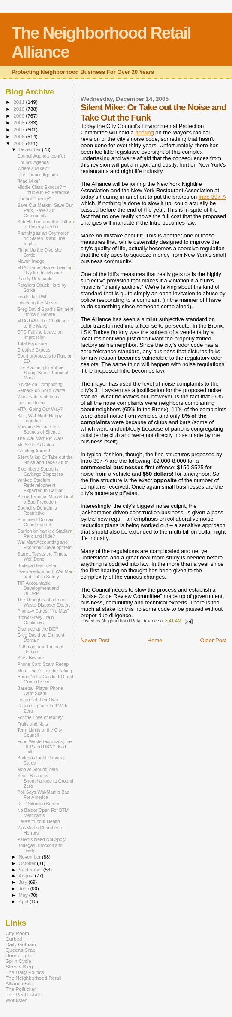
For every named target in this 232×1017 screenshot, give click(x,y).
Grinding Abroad (33, 450)
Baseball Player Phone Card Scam (40, 691)
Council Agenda (33, 162)
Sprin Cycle (18, 961)
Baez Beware (30, 657)
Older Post (213, 640)
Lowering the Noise (36, 302)
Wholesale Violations (38, 396)
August (27, 875)
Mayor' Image (31, 261)
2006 (19, 136)
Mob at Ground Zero (37, 769)
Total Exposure (32, 343)
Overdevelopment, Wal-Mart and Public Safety (45, 574)
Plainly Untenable (34, 278)
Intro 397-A (212, 197)
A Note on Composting (40, 384)
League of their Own (37, 699)
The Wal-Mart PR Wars (40, 438)
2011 (19, 102)
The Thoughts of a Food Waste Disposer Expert (43, 602)
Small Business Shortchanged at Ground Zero (45, 781)
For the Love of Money (40, 717)
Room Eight (19, 955)
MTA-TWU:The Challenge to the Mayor (43, 323)
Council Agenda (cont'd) (41, 155)
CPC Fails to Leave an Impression (40, 334)
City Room (17, 933)
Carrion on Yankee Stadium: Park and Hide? (45, 533)
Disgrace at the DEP (37, 628)
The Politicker (21, 989)
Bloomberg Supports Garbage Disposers (40, 471)
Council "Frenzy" (34, 198)
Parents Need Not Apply (41, 839)
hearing (144, 132)
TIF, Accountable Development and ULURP (38, 588)
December (30, 149)
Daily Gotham (21, 944)
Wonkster (16, 1000)
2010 (19, 109)
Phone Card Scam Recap (43, 664)
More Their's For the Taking (44, 670)
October (28, 863)
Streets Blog (19, 966)
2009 (19, 115)
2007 (19, 129)
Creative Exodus (34, 349)
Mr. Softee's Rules (35, 444)
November (30, 856)
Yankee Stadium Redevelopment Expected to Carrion (40, 485)
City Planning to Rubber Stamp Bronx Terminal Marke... (42, 372)
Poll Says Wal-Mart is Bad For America (43, 794)
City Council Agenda (37, 174)
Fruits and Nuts (32, 723)
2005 (19, 143)
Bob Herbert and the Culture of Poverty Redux (45, 224)
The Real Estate (24, 994)
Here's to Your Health (38, 821)
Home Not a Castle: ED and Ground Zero (45, 679)
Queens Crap (21, 950)
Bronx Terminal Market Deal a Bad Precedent (45, 499)
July (24, 882)
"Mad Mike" (28, 181)
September (31, 869)
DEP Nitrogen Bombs (38, 803)
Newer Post (95, 640)
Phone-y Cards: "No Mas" (43, 610)
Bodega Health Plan (37, 565)
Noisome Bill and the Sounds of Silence (38, 429)
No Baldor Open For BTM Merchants (43, 813)
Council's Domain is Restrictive (37, 510)
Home (155, 640)
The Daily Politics (25, 972)
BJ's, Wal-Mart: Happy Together (39, 418)
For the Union (31, 402)
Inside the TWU (32, 296)
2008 (19, 122)
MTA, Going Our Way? (40, 409)
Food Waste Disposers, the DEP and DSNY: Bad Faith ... (44, 746)
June (24, 888)
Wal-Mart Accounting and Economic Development (44, 545)
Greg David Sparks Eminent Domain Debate (45, 312)
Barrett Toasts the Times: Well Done (42, 556)
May (24, 895)
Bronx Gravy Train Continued (35, 620)
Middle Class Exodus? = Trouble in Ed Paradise (43, 190)
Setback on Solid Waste (41, 390)
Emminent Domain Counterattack (35, 522)
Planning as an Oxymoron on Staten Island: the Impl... (43, 238)
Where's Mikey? (33, 168)
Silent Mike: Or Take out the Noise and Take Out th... (45, 460)
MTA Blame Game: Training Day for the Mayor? (44, 270)
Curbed (14, 938)
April (24, 901)
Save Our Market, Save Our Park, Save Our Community (45, 210)
